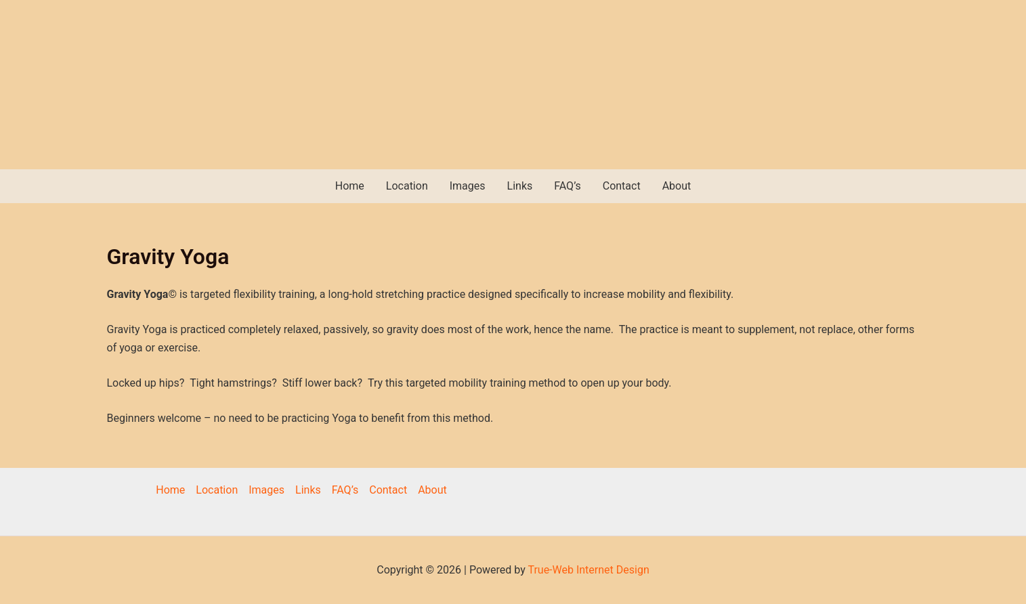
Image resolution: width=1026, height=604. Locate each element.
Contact (622, 185)
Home (349, 185)
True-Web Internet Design (588, 569)
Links (520, 185)
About (676, 185)
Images (468, 185)
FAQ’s (567, 185)
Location (407, 185)
